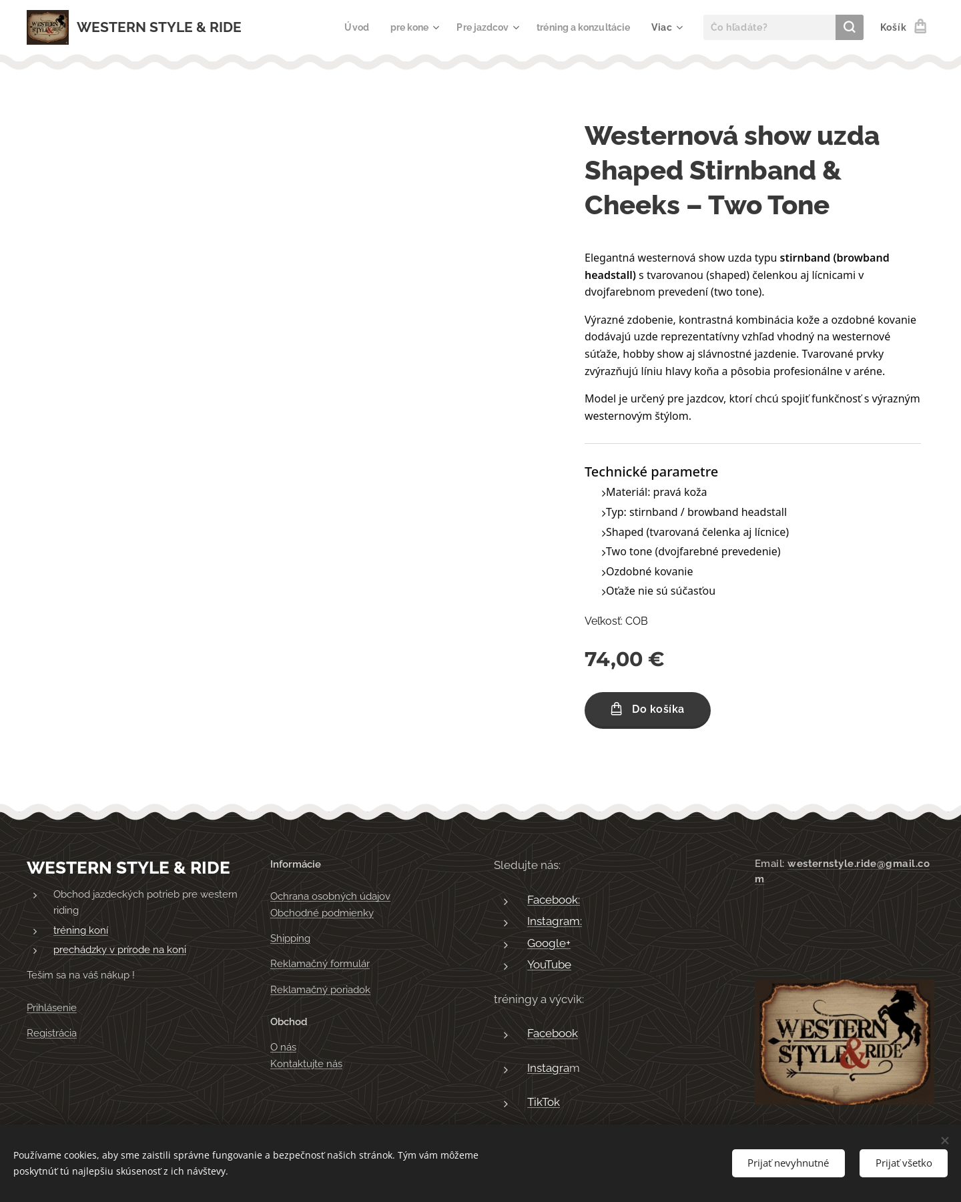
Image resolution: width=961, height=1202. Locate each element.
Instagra (548, 1068)
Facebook (552, 1033)
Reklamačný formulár (320, 964)
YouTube (549, 965)
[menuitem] (343, 27)
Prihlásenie (52, 1008)
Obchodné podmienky (322, 913)
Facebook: (553, 899)
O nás (283, 1048)
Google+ (549, 943)
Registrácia (52, 1033)
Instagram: (554, 921)
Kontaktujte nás (306, 1064)
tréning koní (80, 930)
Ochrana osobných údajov (330, 897)
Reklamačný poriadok (320, 990)
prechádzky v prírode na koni (119, 950)
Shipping (290, 938)
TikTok (543, 1102)
